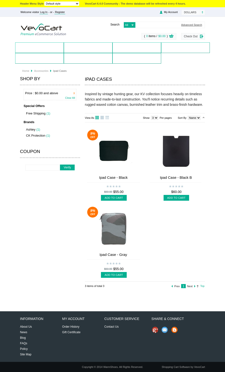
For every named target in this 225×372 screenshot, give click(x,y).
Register (60, 12)
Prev (177, 286)
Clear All (70, 98)
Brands (136, 47)
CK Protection (35, 135)
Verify (67, 167)
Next (190, 286)
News (23, 332)
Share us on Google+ (155, 329)
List (102, 118)
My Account (171, 12)
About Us (26, 326)
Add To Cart (114, 197)
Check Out (191, 36)
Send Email (164, 329)
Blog (136, 58)
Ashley (30, 129)
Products (88, 47)
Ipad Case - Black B (176, 177)
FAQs (23, 343)
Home (39, 47)
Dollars (190, 12)
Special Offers (185, 47)
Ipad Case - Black (113, 177)
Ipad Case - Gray (113, 254)
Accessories (41, 70)
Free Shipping (36, 113)
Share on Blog (174, 329)
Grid (97, 118)
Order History (70, 326)
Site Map (25, 354)
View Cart (171, 36)
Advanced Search (191, 25)
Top (202, 286)
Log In (43, 12)
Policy (24, 349)
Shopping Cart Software (176, 366)
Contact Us (88, 58)
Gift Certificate (71, 332)
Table (107, 118)
